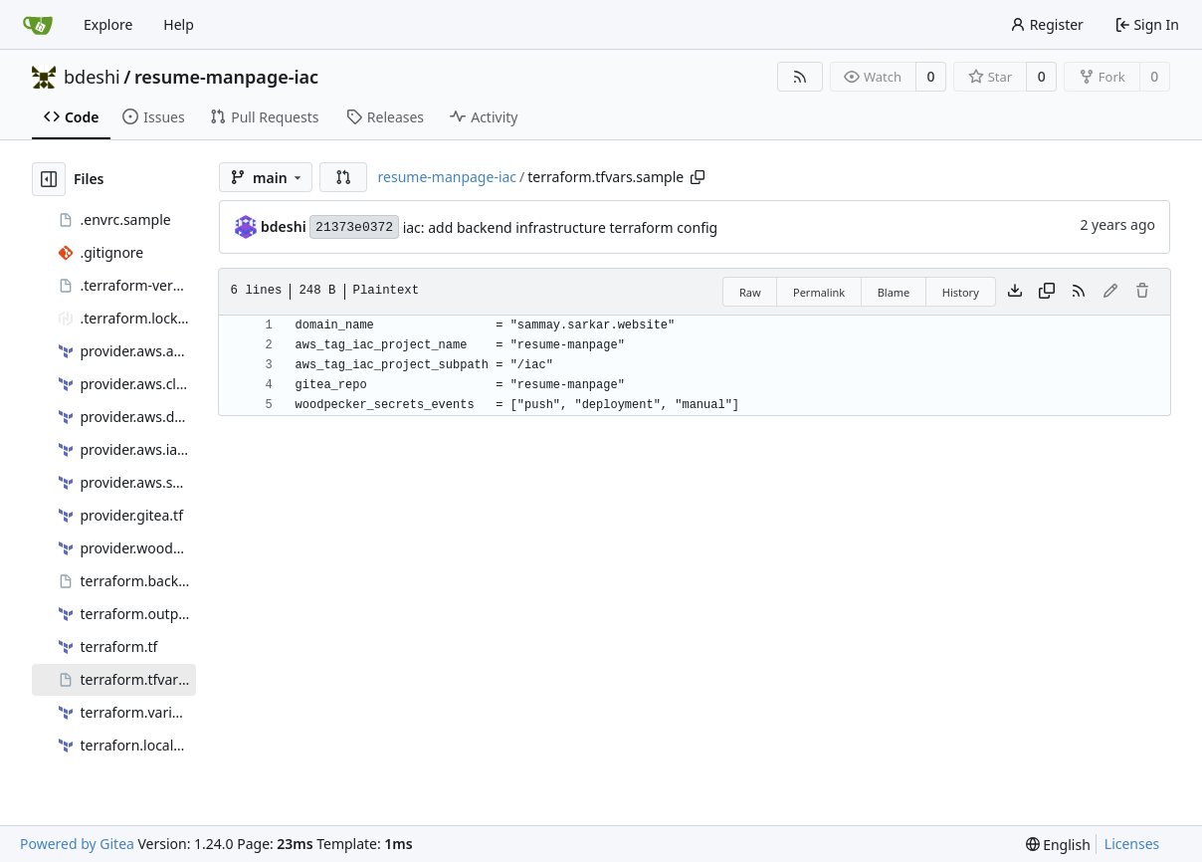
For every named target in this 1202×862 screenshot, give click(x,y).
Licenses (1132, 843)
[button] (343, 177)
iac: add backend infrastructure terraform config (560, 227)
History (960, 292)
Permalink (819, 292)
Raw (750, 292)
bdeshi (92, 77)
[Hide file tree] (49, 179)
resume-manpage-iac (226, 77)
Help (178, 24)
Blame (894, 292)
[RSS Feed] (800, 77)
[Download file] (1015, 292)
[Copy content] (1047, 292)
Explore (108, 24)
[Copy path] (697, 177)
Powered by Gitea (77, 843)
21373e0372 (354, 227)
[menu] (1058, 844)
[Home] (38, 25)
